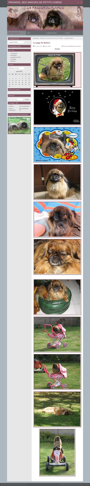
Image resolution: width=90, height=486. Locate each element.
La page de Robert (68, 38)
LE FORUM (13, 59)
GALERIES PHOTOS (15, 57)
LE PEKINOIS (13, 53)
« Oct (9, 86)
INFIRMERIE (13, 55)
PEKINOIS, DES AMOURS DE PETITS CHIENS (35, 2)
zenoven (25, 484)
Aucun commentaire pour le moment (72, 46)
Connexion (11, 106)
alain (49, 46)
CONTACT (13, 61)
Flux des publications (24, 106)
